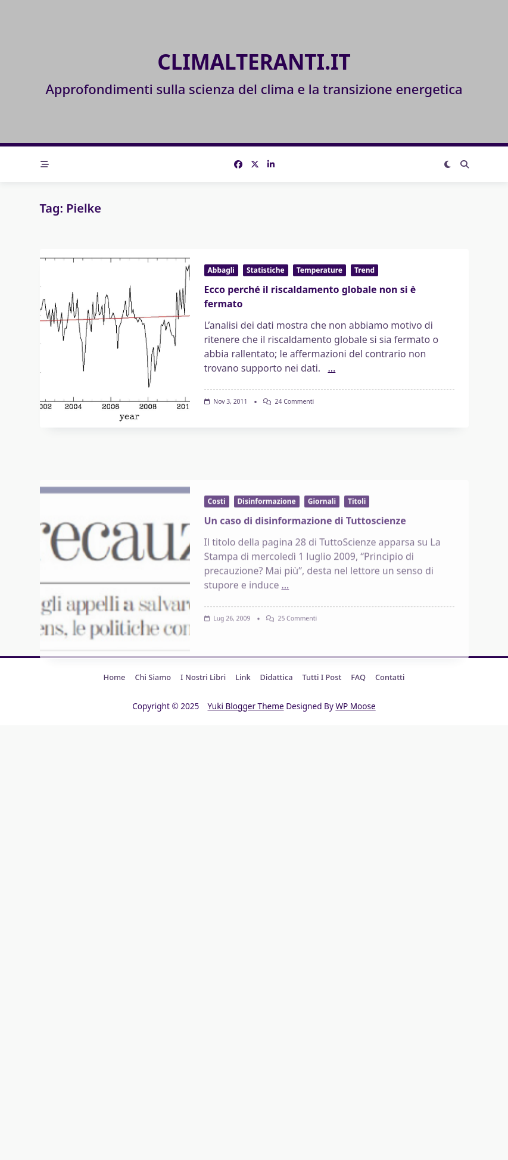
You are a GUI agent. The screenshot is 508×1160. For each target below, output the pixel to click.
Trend (364, 270)
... (331, 368)
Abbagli (221, 270)
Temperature (319, 270)
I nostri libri (203, 677)
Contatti (389, 677)
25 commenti (297, 685)
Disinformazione (267, 568)
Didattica (276, 677)
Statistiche (266, 270)
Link (242, 677)
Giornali (322, 568)
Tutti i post (322, 677)
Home (115, 677)
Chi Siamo (153, 677)
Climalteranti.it (254, 62)
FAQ (358, 677)
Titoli (357, 568)
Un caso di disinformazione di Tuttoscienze (305, 587)
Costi (217, 568)
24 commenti (294, 401)
